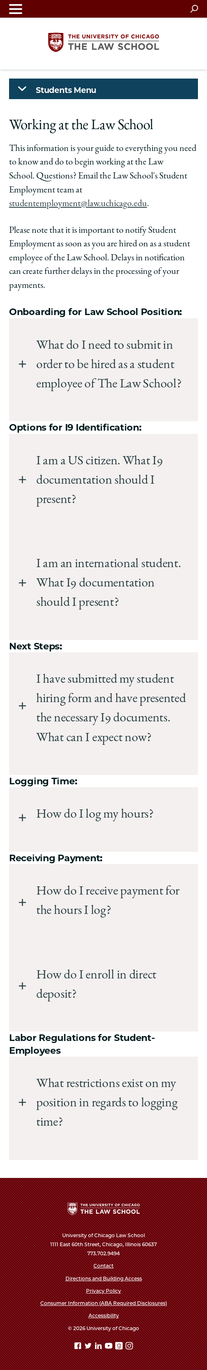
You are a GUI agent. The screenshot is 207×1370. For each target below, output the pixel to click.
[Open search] (194, 8)
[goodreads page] (119, 1347)
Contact (103, 1266)
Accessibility (103, 1315)
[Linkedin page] (99, 1347)
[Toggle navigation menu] (15, 9)
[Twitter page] (88, 1347)
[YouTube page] (109, 1347)
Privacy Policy (103, 1291)
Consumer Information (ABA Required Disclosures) (103, 1303)
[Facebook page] (78, 1347)
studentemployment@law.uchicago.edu (78, 204)
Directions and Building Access (103, 1278)
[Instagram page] (129, 1347)
